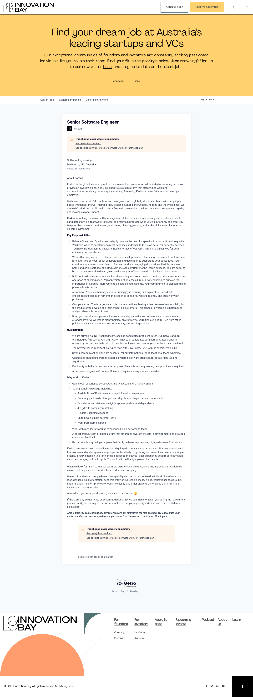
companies (70, 99)
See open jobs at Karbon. (88, 143)
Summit (119, 638)
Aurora (139, 638)
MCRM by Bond (64, 686)
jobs (47, 99)
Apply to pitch (172, 7)
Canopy (119, 632)
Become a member (205, 7)
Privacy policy (118, 591)
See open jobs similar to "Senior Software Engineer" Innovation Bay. (109, 148)
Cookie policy (132, 591)
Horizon (139, 632)
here (107, 67)
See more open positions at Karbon (95, 557)
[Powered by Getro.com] (126, 583)
